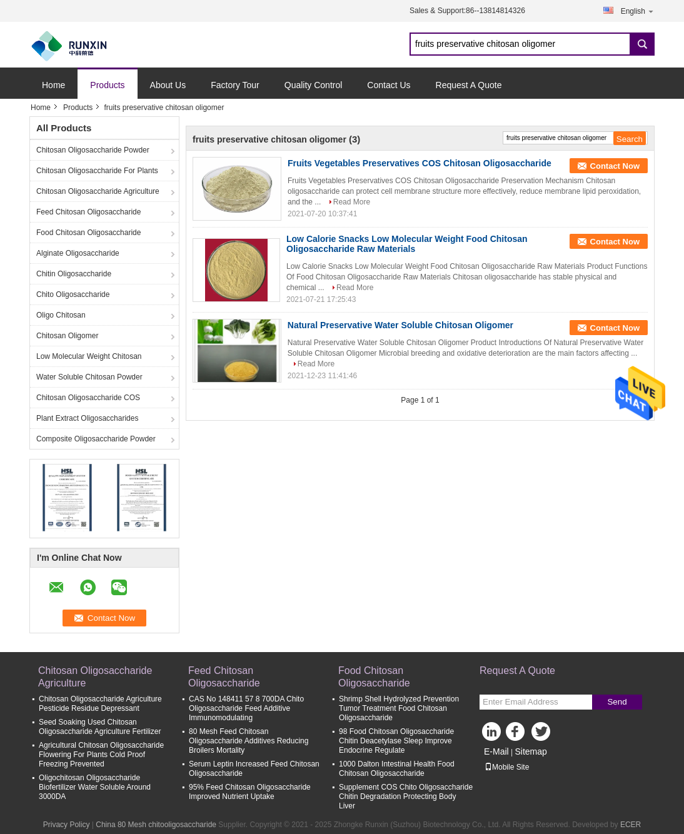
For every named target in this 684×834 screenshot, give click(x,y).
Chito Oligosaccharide (72, 294)
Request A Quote (469, 85)
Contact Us (388, 85)
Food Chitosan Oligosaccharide (88, 232)
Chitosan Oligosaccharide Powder (92, 150)
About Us (168, 85)
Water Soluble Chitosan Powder (89, 377)
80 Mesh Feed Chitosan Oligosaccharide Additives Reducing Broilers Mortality (248, 741)
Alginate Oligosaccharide (77, 253)
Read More (351, 202)
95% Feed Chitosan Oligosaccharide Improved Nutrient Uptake (250, 792)
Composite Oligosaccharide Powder (96, 439)
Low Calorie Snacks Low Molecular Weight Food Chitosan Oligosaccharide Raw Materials (407, 244)
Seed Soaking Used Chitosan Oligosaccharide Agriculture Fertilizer (100, 727)
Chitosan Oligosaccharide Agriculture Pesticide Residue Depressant (100, 704)
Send (616, 701)
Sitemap (530, 751)
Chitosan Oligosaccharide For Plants (97, 170)
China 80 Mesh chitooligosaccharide (156, 824)
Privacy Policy (66, 824)
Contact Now (615, 166)
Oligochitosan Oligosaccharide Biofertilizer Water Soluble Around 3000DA (95, 787)
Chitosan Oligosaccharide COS (88, 397)
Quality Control (313, 85)
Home (53, 85)
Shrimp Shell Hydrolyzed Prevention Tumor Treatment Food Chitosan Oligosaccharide (399, 708)
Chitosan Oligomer (67, 335)
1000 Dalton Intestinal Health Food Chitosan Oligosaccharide (397, 769)
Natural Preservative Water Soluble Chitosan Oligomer (400, 325)
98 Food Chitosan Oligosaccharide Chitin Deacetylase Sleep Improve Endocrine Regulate (396, 741)
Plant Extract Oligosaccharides (87, 418)
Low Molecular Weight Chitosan (89, 356)
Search (642, 44)
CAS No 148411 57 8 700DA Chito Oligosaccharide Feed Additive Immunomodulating (246, 708)
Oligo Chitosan (61, 315)
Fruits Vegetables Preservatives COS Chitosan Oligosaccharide (419, 163)
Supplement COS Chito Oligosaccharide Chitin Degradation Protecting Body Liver (406, 796)
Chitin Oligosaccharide (73, 273)
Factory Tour (235, 85)
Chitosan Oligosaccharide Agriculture (97, 191)
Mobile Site (507, 767)
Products (107, 85)
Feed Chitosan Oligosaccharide (88, 212)
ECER (630, 824)
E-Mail (496, 751)
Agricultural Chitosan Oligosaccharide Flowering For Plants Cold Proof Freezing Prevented (101, 754)
